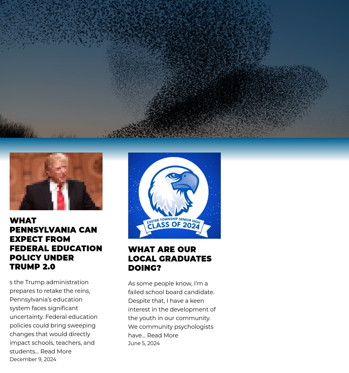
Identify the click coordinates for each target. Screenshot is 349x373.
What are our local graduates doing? (170, 259)
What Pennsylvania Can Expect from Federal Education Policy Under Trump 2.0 (56, 243)
